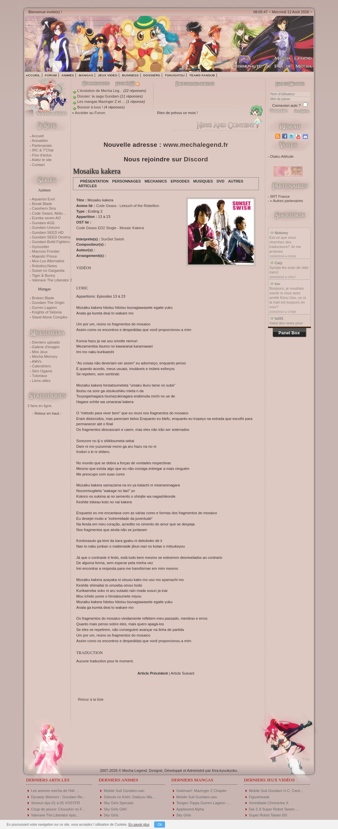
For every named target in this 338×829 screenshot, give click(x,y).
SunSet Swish (112, 239)
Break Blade (42, 204)
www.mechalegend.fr (195, 144)
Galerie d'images (46, 347)
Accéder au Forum (90, 113)
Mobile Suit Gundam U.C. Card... (276, 791)
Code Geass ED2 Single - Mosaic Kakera (110, 228)
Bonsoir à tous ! (90, 107)
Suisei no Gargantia (48, 270)
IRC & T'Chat (42, 150)
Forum (51, 75)
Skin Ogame (42, 371)
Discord (196, 159)
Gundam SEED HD (48, 232)
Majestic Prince (44, 256)
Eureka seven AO (46, 218)
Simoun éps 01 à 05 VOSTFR (55, 803)
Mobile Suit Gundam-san (124, 791)
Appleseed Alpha (190, 809)
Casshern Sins (44, 208)
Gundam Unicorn (46, 227)
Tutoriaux (39, 376)
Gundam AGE (43, 223)
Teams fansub (202, 75)
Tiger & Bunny (43, 275)
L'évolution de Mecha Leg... (99, 91)
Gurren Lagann (44, 308)
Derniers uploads (46, 342)
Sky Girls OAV (115, 809)
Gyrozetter (40, 247)
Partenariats (42, 145)
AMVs (37, 361)
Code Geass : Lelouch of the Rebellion (127, 206)
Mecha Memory (44, 356)
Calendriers (41, 366)
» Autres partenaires (286, 201)
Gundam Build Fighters (51, 242)
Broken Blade (43, 298)
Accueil (33, 75)
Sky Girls (111, 815)
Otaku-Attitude (282, 156)
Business (130, 75)
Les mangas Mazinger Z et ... (101, 102)
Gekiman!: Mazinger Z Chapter (201, 791)
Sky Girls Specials (118, 803)
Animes (67, 75)
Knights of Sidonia (47, 312)
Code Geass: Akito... (49, 213)
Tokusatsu (175, 75)
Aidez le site (41, 160)
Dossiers (151, 75)
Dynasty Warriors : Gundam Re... (58, 797)
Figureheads (259, 797)
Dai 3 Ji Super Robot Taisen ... (274, 809)
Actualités (40, 141)
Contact (38, 165)
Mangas (86, 75)
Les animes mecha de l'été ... (55, 791)
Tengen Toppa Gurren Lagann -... (203, 803)
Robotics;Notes (44, 266)
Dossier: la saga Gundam (98, 96)
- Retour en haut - (46, 413)
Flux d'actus (41, 155)
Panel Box (289, 332)
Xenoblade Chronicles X (268, 803)
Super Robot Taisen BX (268, 815)
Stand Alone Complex (50, 317)
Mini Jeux (40, 352)
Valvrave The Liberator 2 (52, 280)
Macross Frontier (46, 251)
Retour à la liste (91, 699)
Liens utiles (41, 381)
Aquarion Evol (43, 199)
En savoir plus (138, 824)
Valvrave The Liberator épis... (55, 815)
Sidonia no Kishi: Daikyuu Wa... (129, 797)
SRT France (280, 196)
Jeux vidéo (107, 75)
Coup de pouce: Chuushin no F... (58, 809)
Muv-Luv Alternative (48, 261)
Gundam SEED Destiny (51, 237)
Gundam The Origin (48, 303)
